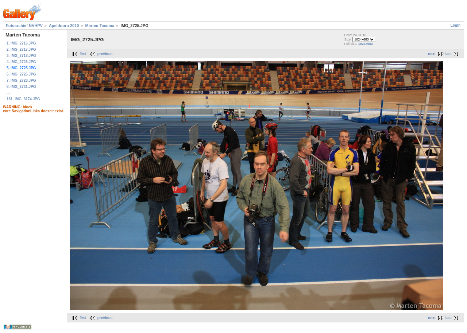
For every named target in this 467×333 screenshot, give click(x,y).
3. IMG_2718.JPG (21, 56)
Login (455, 25)
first (83, 54)
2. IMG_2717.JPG (21, 49)
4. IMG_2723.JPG (21, 62)
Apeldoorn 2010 (64, 25)
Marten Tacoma (100, 25)
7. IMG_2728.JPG (21, 80)
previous (105, 54)
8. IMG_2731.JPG (21, 87)
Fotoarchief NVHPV (24, 25)
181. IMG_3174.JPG (23, 99)
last (448, 54)
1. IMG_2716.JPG (21, 43)
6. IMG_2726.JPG (21, 74)
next (432, 54)
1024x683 (365, 44)
